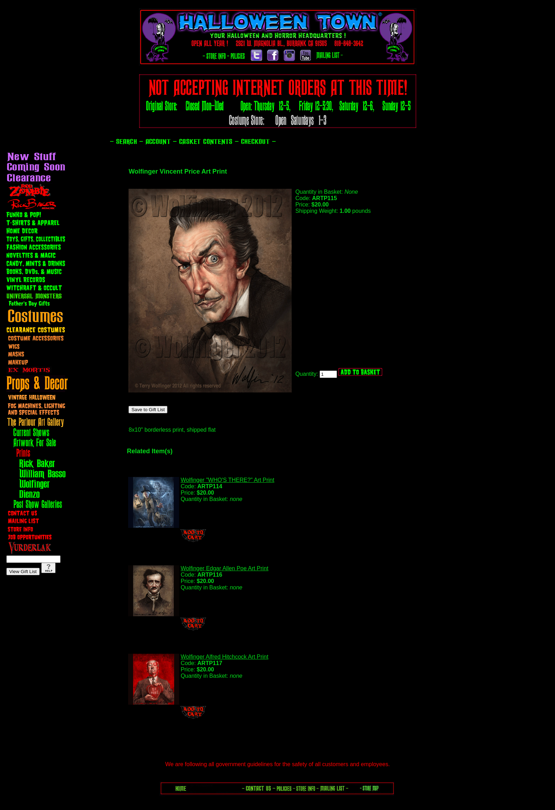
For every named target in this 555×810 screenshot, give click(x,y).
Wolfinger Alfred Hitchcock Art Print (224, 657)
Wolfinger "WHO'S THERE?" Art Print (227, 480)
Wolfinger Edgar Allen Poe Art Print (224, 568)
